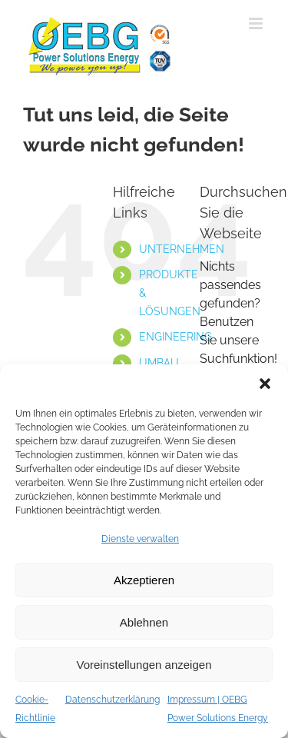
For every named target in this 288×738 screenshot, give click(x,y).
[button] (265, 383)
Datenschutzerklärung (112, 699)
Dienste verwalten (140, 539)
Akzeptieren (144, 580)
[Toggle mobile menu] (257, 23)
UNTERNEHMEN (181, 249)
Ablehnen (144, 622)
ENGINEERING (175, 337)
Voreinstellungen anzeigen (144, 664)
